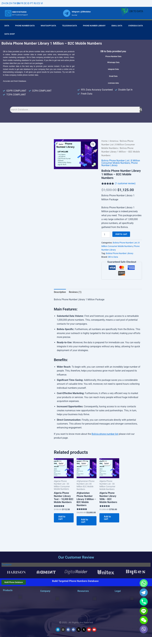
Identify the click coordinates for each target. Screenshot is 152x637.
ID (28, 3)
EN (18, 3)
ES (38, 3)
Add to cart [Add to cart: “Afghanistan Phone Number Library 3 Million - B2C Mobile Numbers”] (84, 520)
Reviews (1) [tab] (75, 292)
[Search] (141, 110)
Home (104, 141)
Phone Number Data (25, 26)
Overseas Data (135, 26)
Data (6, 26)
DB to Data (113, 257)
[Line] (144, 611)
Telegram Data (69, 26)
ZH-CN (4, 3)
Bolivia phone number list (105, 434)
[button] (93, 144)
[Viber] (144, 629)
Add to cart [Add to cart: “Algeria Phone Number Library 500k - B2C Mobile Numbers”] (107, 517)
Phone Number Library (94, 26)
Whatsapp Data (48, 26)
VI (42, 3)
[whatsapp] (8, 13)
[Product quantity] (105, 234)
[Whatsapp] (144, 583)
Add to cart (121, 234)
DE (25, 3)
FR (21, 3)
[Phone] (144, 602)
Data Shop (9, 34)
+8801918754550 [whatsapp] (19, 12)
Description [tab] (60, 292)
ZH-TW (12, 3)
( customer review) (125, 183)
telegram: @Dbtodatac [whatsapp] (81, 12)
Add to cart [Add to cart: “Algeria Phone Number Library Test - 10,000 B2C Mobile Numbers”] (61, 517)
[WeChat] (144, 620)
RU (35, 3)
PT (31, 3)
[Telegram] (144, 592)
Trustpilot (6, 564)
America (114, 141)
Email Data (116, 26)
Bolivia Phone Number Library (119, 253)
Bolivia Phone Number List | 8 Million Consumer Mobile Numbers (118, 145)
